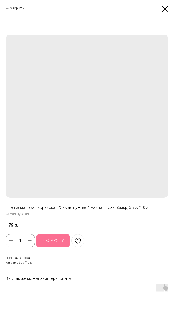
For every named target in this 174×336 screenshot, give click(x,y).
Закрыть (17, 8)
